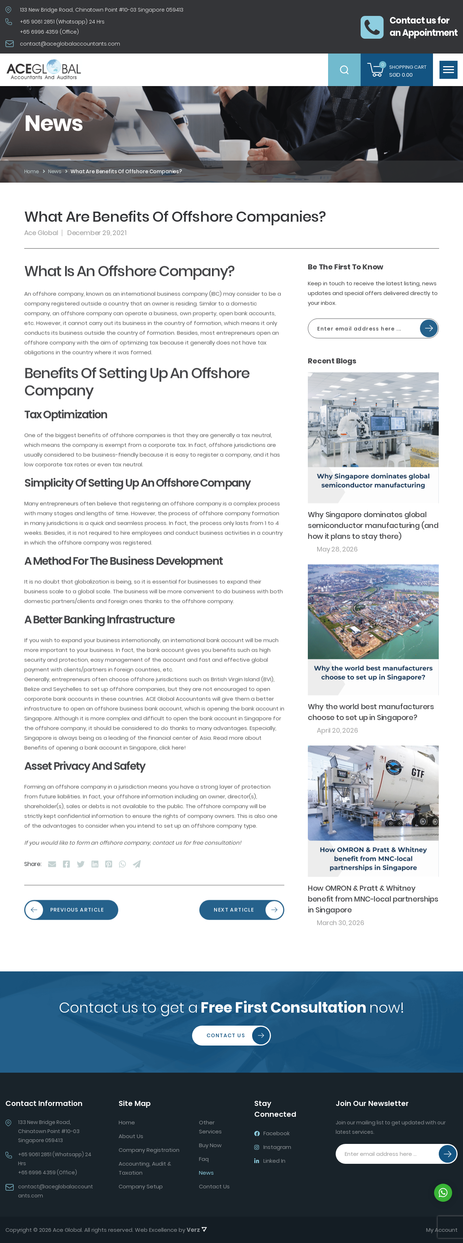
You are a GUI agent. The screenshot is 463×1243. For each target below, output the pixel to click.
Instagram (272, 1147)
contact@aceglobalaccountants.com (70, 43)
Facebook (272, 1133)
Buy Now (210, 1145)
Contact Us (238, 1035)
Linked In (269, 1161)
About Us (131, 1136)
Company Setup (141, 1186)
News (206, 1172)
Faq (204, 1159)
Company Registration (149, 1150)
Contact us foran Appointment (409, 26)
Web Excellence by (171, 1230)
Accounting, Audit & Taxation (145, 1168)
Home (127, 1122)
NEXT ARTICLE (248, 941)
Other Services (210, 1127)
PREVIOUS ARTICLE (64, 941)
